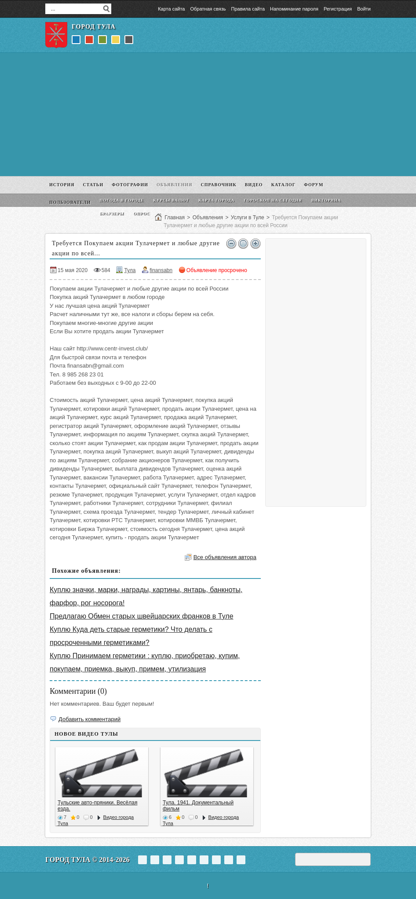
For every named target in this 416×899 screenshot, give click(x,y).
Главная (174, 217)
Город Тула (94, 26)
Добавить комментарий (89, 719)
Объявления (208, 217)
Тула (129, 270)
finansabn (161, 270)
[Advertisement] (208, 114)
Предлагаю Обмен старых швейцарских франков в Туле (142, 616)
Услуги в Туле (247, 217)
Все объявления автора (224, 557)
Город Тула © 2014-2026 (87, 859)
